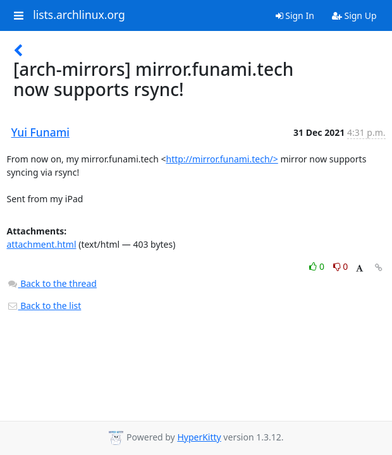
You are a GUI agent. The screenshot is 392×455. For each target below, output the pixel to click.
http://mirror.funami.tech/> (222, 159)
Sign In (295, 15)
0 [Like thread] (317, 266)
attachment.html (42, 244)
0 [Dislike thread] (340, 266)
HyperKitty (199, 437)
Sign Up (354, 15)
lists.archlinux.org (79, 15)
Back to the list (44, 306)
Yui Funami (40, 132)
